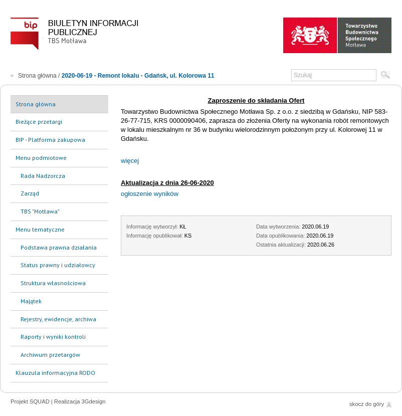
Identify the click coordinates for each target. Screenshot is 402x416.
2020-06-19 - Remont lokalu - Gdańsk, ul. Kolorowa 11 (138, 75)
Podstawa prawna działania (59, 247)
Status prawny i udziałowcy (58, 265)
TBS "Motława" (40, 211)
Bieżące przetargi (39, 121)
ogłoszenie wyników (149, 193)
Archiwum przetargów (50, 354)
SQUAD (40, 401)
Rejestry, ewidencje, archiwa (58, 319)
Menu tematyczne (40, 229)
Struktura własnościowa (53, 283)
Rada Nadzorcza (43, 175)
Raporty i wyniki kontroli (53, 336)
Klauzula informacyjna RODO (55, 372)
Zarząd (30, 193)
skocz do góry (366, 404)
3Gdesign (94, 401)
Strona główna (37, 75)
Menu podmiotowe (41, 157)
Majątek (31, 301)
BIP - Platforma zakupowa (50, 139)
